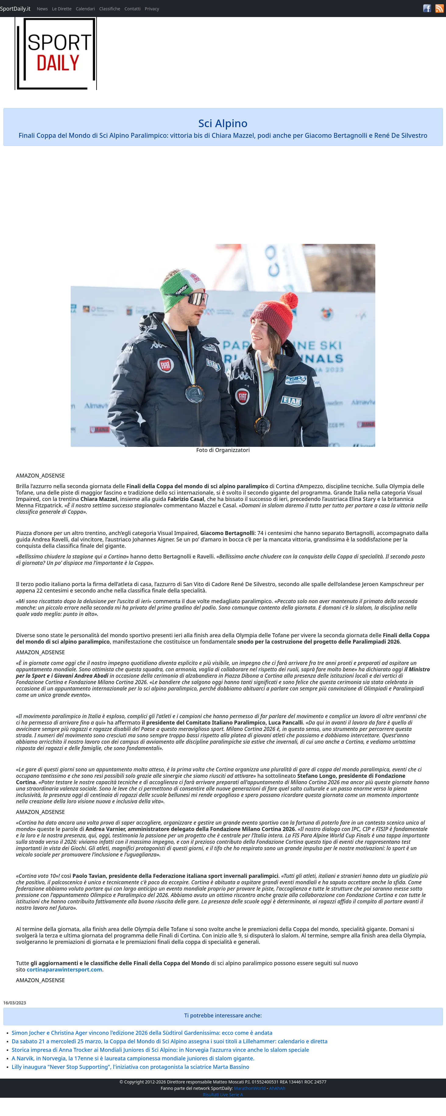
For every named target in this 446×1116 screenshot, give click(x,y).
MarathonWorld (250, 1088)
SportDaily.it (15, 8)
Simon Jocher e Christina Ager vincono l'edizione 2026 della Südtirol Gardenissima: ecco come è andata (142, 1032)
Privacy (152, 9)
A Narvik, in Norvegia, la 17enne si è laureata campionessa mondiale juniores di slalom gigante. (133, 1058)
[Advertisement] (279, 59)
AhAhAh (277, 1088)
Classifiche (109, 9)
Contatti (133, 9)
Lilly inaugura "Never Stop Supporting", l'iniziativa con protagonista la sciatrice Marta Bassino (131, 1066)
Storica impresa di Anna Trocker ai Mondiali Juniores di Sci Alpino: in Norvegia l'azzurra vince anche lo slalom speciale (160, 1049)
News (42, 9)
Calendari (85, 9)
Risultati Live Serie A (223, 1094)
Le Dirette (62, 9)
